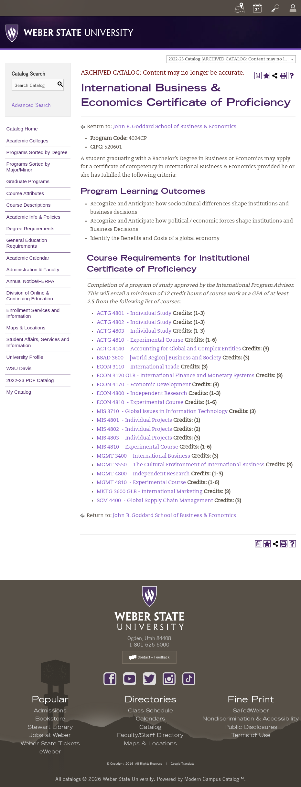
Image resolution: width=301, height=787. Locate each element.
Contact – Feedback (149, 658)
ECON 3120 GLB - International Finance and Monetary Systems (175, 375)
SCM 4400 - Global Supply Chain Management (155, 500)
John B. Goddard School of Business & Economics (174, 126)
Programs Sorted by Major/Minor (28, 166)
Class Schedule (150, 710)
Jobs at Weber (50, 735)
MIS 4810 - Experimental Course (137, 447)
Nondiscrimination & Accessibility (250, 718)
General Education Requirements (26, 243)
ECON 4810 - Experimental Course (140, 402)
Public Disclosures (250, 727)
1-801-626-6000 (149, 644)
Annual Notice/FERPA (30, 281)
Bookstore (50, 718)
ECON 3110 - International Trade (138, 367)
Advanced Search (31, 105)
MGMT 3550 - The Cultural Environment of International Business (180, 465)
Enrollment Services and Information (33, 313)
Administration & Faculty (32, 269)
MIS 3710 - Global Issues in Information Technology (162, 411)
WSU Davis (19, 368)
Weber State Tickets (50, 743)
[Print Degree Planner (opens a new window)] (258, 75)
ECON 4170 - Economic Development (144, 385)
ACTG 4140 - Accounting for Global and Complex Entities (169, 349)
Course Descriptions (28, 205)
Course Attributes (25, 193)
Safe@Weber (251, 710)
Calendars (150, 718)
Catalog (150, 727)
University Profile (24, 357)
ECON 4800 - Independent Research (142, 393)
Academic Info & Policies (33, 217)
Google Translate (182, 763)
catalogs (72, 779)
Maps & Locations (26, 327)
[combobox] (231, 59)
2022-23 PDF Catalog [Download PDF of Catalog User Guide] (30, 380)
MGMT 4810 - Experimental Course (141, 482)
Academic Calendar (27, 258)
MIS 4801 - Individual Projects (134, 420)
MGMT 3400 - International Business (143, 456)
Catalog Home (22, 128)
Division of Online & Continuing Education (29, 295)
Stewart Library (50, 727)
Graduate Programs (27, 181)
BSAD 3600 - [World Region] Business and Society (159, 358)
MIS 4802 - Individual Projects (134, 429)
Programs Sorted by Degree (37, 152)
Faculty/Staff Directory (150, 735)
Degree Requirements (30, 228)
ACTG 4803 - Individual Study (134, 331)
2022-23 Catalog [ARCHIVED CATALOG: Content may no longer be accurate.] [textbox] (232, 59)
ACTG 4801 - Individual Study (134, 313)
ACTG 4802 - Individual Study (134, 322)
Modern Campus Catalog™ (214, 779)
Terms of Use (251, 735)
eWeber (50, 751)
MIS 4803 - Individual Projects (134, 438)
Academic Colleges (27, 140)
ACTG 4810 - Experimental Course (140, 340)
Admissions (50, 710)
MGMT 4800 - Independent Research (143, 474)
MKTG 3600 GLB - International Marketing (149, 491)
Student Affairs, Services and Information (38, 342)
